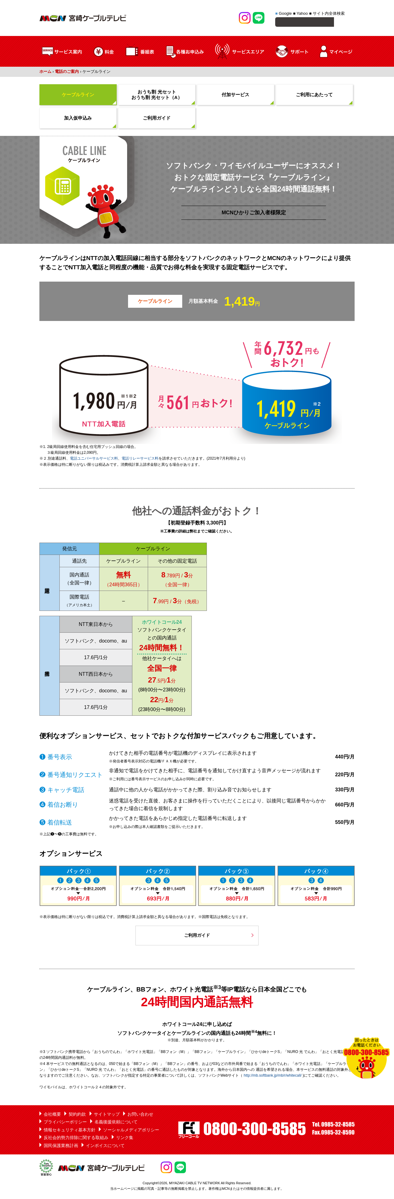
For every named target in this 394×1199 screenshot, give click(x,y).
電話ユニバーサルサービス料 (94, 459)
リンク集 (124, 1138)
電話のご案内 (67, 72)
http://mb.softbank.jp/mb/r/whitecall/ (273, 1076)
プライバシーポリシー (65, 1122)
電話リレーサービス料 (140, 459)
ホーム (45, 72)
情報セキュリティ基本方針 (69, 1130)
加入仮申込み (78, 118)
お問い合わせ (140, 1115)
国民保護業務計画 (61, 1146)
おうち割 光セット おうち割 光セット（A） (156, 95)
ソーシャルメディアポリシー (131, 1130)
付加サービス (235, 95)
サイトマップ (107, 1115)
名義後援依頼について (116, 1122)
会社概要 (52, 1115)
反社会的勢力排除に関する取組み (76, 1138)
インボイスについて (105, 1146)
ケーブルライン (78, 95)
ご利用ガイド (157, 118)
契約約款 (77, 1115)
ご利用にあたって (314, 95)
